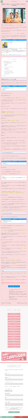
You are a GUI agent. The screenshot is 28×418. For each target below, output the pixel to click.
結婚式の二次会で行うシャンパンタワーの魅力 (10, 61)
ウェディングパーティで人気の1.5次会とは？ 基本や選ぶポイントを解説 (22, 303)
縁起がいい (6, 65)
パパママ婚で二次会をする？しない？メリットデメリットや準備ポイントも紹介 (6, 303)
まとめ (5, 75)
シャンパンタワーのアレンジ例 (8, 70)
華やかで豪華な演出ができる (8, 62)
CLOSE (24, 59)
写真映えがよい (6, 64)
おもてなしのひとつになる (8, 63)
